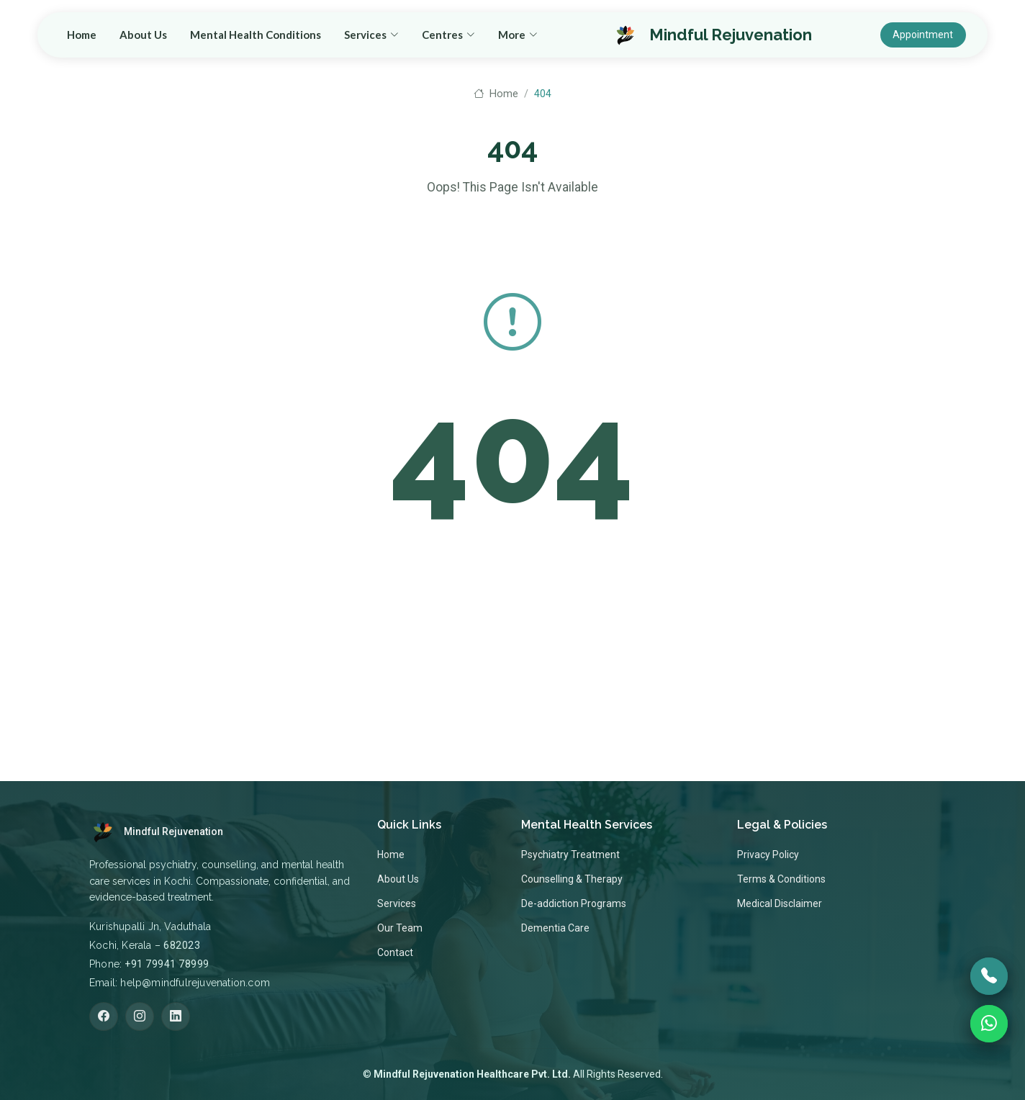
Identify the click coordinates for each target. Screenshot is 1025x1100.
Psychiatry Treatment (570, 854)
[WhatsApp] (989, 1023)
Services (396, 903)
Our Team (400, 928)
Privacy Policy (768, 854)
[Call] (989, 976)
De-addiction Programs (573, 903)
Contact (395, 952)
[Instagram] (139, 1016)
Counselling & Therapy (572, 879)
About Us (400, 36)
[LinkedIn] (175, 1016)
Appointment (925, 36)
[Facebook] (103, 1016)
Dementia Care (555, 928)
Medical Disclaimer (779, 903)
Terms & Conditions (781, 879)
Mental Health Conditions (512, 36)
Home (338, 36)
